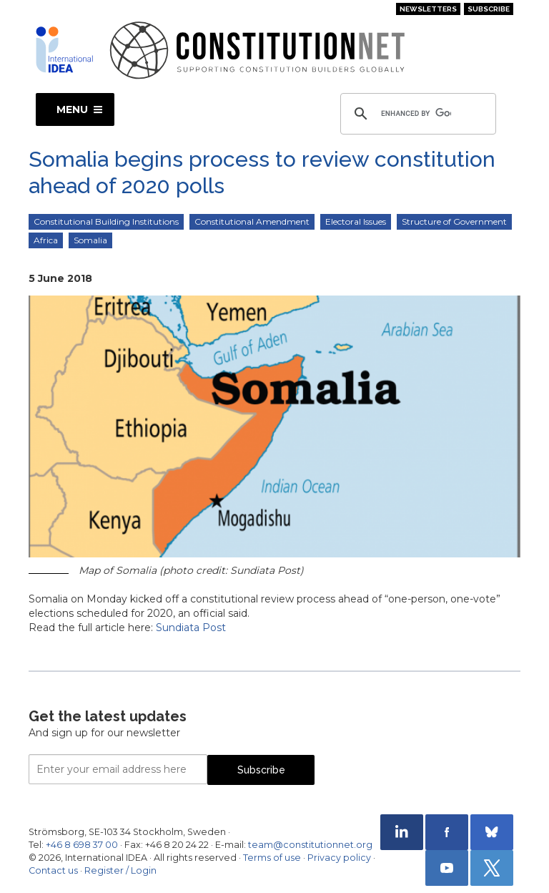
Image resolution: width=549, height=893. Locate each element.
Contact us (53, 870)
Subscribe (489, 9)
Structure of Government (454, 221)
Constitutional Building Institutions (106, 221)
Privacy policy (339, 857)
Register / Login (120, 870)
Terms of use (272, 857)
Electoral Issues (355, 221)
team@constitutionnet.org (310, 844)
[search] (416, 113)
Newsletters (428, 9)
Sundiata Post (191, 627)
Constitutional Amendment (252, 221)
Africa (46, 240)
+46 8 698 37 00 (82, 844)
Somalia (90, 240)
